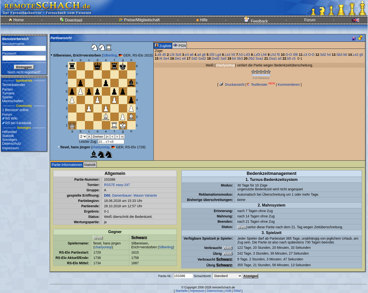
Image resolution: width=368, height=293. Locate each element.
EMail (237, 291)
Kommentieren (289, 84)
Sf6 (295, 55)
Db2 (252, 58)
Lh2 (273, 55)
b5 (289, 58)
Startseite (181, 291)
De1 (178, 58)
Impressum (10, 148)
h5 (233, 55)
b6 (345, 55)
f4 (161, 58)
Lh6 (264, 55)
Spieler (7, 97)
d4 (159, 55)
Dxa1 (273, 58)
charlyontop (101, 147)
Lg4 (218, 55)
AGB (228, 291)
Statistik (8, 136)
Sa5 (224, 58)
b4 (234, 58)
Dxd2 (216, 58)
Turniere (8, 93)
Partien (7, 89)
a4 (199, 55)
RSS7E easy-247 (117, 185)
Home (16, 20)
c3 (305, 55)
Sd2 (323, 55)
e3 (187, 55)
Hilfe (202, 20)
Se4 (166, 58)
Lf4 (172, 55)
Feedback (256, 21)
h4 (329, 55)
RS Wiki (11, 118)
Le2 (227, 55)
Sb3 (339, 55)
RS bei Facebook (18, 123)
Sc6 (178, 55)
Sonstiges (9, 140)
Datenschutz (11, 143)
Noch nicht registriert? (23, 72)
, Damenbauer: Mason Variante (130, 195)
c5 (294, 58)
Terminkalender (13, 85)
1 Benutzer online (15, 110)
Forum (309, 20)
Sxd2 (202, 58)
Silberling (110, 55)
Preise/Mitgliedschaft (139, 20)
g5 (361, 55)
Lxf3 (247, 55)
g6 (204, 55)
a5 (280, 58)
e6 (184, 58)
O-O (288, 55)
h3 (241, 55)
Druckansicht (231, 84)
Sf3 (212, 55)
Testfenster (261, 84)
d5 (164, 55)
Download (71, 20)
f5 (278, 55)
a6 (192, 55)
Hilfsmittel (9, 132)
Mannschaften (12, 101)
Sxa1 (259, 58)
